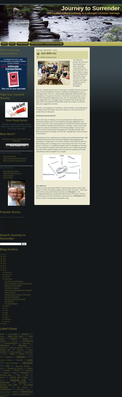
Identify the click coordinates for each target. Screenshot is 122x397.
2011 (4, 268)
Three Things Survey (16, 120)
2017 (4, 254)
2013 (4, 263)
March (7, 317)
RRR (18, 375)
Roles (15, 373)
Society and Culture (19, 377)
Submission (5, 382)
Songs (2, 380)
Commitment (27, 341)
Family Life (5, 350)
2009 (4, 324)
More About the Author (11, 171)
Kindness (19, 360)
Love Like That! (10, 292)
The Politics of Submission (14, 281)
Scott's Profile (8, 177)
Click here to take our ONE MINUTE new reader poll (16, 140)
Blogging (13, 339)
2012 (4, 266)
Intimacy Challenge (6, 360)
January (7, 321)
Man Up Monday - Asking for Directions (18, 283)
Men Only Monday (22, 366)
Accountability (13, 334)
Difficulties (22, 345)
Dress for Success (16, 347)
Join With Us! (9, 301)
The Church (22, 387)
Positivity (7, 370)
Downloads (3, 347)
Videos (15, 392)
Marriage (28, 362)
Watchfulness (27, 392)
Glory (5, 354)
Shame (2, 377)
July (6, 308)
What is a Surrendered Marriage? (15, 158)
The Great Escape (11, 303)
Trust (28, 389)
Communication (10, 343)
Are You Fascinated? (12, 297)
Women (2, 396)
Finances (20, 350)
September (8, 279)
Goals (12, 354)
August (7, 306)
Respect (6, 373)
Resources (29, 370)
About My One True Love (12, 173)
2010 (4, 270)
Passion (30, 368)
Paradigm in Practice (15, 368)
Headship (9, 357)
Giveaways (29, 352)
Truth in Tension (5, 391)
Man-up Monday (12, 363)
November (8, 274)
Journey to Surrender (90, 8)
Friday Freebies (15, 352)
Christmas (14, 341)
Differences (5, 345)
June (6, 310)
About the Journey (9, 156)
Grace (21, 354)
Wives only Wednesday (21, 394)
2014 (4, 261)
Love (30, 359)
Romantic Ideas (6, 375)
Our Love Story (8, 175)
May (6, 312)
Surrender (22, 382)
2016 (4, 257)
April (6, 315)
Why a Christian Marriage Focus (14, 161)
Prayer (17, 370)
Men (8, 366)
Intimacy (21, 356)
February (8, 319)
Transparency (6, 389)
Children (3, 341)
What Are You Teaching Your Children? (18, 290)
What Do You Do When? (13, 286)
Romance (25, 372)
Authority (25, 334)
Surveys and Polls (8, 385)
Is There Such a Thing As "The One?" (18, 295)
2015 (4, 259)
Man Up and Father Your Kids (15, 299)
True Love (20, 389)
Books (25, 339)
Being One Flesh (15, 336)
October (7, 277)
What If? (7, 394)
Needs (2, 368)
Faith (27, 347)
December (8, 272)
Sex (26, 375)
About (2, 334)
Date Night (26, 343)
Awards (2, 336)
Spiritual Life (18, 379)
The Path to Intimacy (12, 288)
